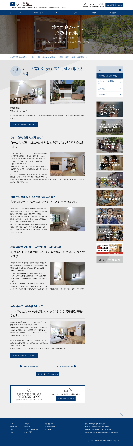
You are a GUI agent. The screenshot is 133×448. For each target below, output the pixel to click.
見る (33, 57)
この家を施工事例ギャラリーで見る (23, 124)
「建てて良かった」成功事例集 (46, 57)
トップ (11, 424)
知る (11, 429)
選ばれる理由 (14, 426)
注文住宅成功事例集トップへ (47, 374)
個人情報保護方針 (50, 426)
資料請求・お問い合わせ (31, 429)
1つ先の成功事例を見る (65, 366)
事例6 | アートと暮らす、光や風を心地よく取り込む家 (73, 57)
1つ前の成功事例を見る (30, 366)
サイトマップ (48, 429)
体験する (26, 424)
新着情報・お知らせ (50, 424)
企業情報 (27, 426)
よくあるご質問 (28, 432)
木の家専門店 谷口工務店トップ (19, 57)
